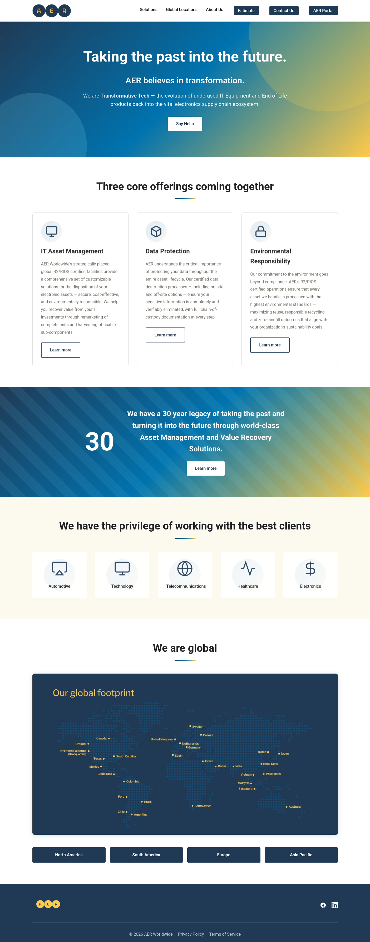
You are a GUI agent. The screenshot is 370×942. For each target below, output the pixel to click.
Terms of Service (225, 934)
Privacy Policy (191, 934)
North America (69, 854)
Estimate (246, 10)
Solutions (148, 9)
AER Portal (323, 10)
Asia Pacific (301, 854)
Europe (223, 854)
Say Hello (185, 123)
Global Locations (182, 9)
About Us (214, 9)
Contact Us (284, 10)
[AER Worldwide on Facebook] (323, 905)
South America (146, 854)
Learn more (61, 351)
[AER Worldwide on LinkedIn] (335, 905)
